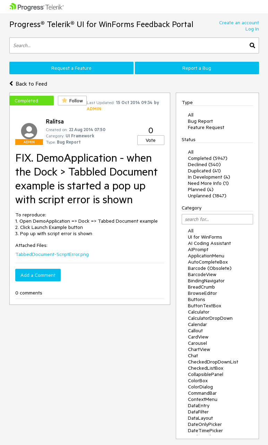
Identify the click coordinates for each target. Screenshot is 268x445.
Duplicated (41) (204, 171)
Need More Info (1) (208, 183)
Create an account (239, 22)
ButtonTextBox (204, 305)
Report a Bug (196, 68)
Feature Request (206, 127)
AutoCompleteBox (208, 262)
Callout (195, 330)
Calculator (198, 312)
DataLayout (200, 418)
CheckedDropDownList (213, 362)
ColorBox (198, 380)
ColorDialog (200, 387)
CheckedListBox (205, 368)
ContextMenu (202, 399)
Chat (193, 355)
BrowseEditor (202, 293)
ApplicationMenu (206, 256)
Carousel (197, 343)
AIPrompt (198, 249)
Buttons (196, 299)
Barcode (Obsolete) (210, 268)
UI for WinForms (205, 237)
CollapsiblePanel (205, 374)
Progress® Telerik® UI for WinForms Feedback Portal (101, 24)
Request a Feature (71, 68)
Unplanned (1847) (207, 195)
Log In (252, 29)
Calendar (197, 324)
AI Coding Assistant (209, 243)
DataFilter (198, 412)
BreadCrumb (201, 287)
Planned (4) (201, 189)
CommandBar (202, 393)
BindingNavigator (206, 280)
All (190, 115)
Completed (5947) (207, 158)
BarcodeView (202, 274)
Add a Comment (37, 275)
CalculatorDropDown (210, 318)
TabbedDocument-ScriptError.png (52, 254)
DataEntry (198, 405)
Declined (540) (204, 164)
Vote (151, 140)
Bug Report (200, 121)
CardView (198, 337)
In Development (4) (209, 177)
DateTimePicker (205, 430)
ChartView (199, 349)
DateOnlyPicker (205, 424)
